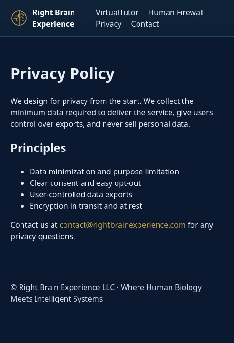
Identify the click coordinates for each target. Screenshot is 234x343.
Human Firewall (176, 12)
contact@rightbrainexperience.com (123, 225)
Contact (145, 24)
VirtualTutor (117, 12)
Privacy (108, 24)
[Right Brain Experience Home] (49, 18)
